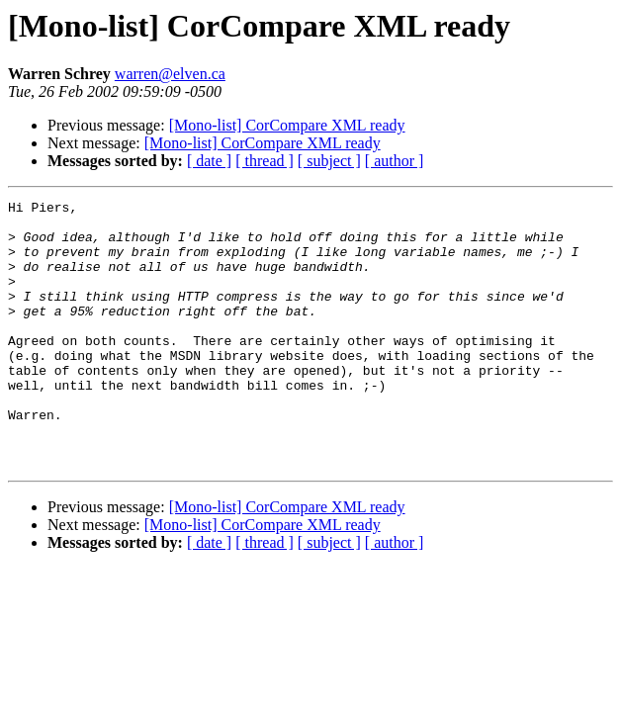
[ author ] (394, 160)
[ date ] (209, 160)
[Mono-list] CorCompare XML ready (287, 125)
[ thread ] (264, 160)
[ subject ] (329, 160)
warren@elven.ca (170, 73)
